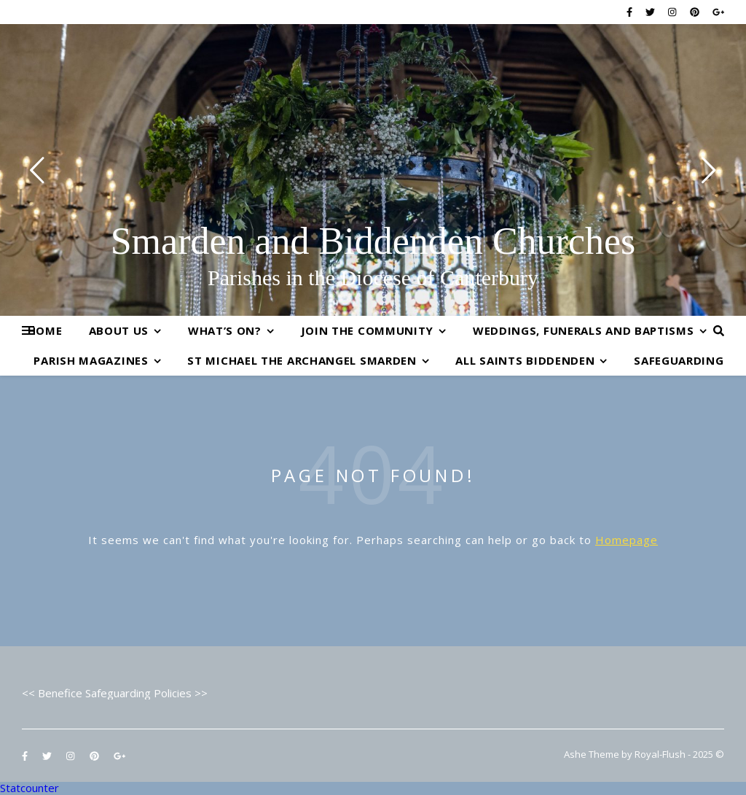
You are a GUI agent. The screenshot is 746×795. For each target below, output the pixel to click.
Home (45, 330)
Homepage (626, 539)
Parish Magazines (91, 360)
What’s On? (225, 330)
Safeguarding (678, 360)
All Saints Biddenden (524, 360)
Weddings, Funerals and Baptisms (583, 330)
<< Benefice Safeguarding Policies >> (115, 693)
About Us (119, 330)
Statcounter (29, 787)
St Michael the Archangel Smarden (301, 360)
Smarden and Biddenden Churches (373, 241)
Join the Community (367, 330)
